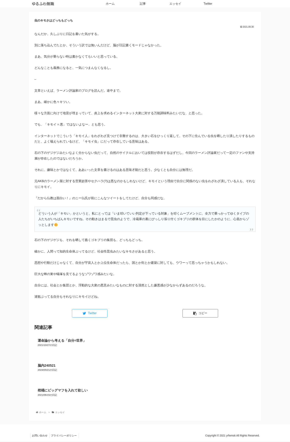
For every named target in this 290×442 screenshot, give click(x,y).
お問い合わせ (40, 436)
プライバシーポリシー (65, 436)
